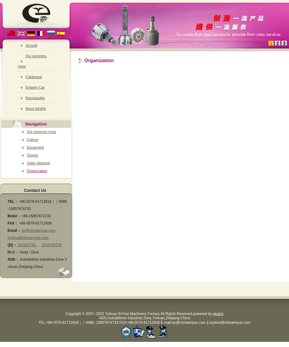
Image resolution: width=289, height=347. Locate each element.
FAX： (13, 223)
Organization (37, 171)
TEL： (13, 201)
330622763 (27, 245)
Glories (32, 155)
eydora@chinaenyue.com (28, 238)
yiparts (218, 314)
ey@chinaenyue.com (38, 230)
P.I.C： (13, 252)
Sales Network (38, 163)
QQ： (12, 245)
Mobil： (14, 216)
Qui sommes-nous (41, 132)
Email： (14, 230)
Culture (33, 140)
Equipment (35, 147)
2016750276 (51, 245)
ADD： (13, 259)
